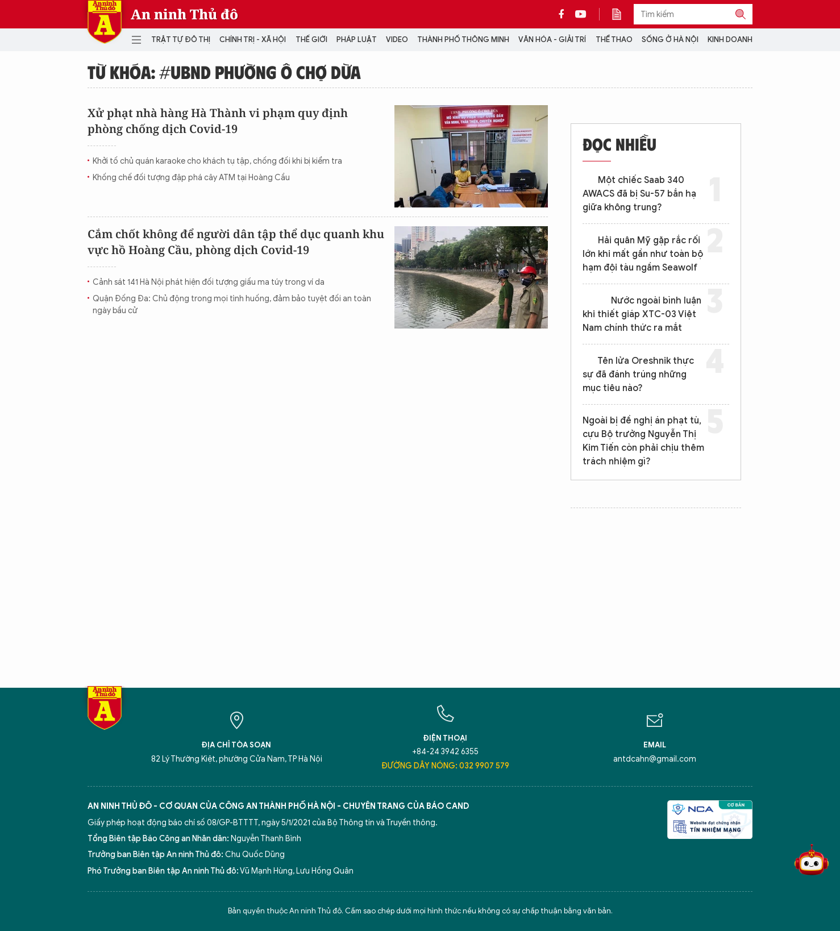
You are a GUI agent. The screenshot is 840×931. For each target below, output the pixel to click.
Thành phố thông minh (463, 39)
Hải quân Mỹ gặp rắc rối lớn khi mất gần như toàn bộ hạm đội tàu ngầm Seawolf (643, 254)
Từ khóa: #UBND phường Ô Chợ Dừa (224, 72)
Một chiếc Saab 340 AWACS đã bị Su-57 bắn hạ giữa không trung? (639, 193)
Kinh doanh (730, 39)
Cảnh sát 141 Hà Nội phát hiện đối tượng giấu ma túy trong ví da (209, 282)
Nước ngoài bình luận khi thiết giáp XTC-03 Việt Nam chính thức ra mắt (642, 314)
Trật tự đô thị (180, 39)
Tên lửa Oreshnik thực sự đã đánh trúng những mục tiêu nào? (638, 374)
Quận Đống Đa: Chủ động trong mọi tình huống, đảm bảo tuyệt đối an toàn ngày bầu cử (232, 304)
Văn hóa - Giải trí (552, 39)
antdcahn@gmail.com (654, 759)
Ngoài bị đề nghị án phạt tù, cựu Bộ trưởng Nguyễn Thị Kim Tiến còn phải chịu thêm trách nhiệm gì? (643, 441)
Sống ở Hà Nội (670, 39)
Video (397, 39)
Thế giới (311, 39)
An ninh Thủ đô (184, 14)
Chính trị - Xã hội (252, 39)
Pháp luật (356, 39)
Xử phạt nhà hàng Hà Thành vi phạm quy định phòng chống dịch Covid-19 (218, 120)
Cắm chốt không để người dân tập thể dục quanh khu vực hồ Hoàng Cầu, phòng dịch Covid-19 (236, 241)
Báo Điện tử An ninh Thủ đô (105, 22)
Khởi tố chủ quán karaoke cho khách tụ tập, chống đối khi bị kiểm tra (217, 161)
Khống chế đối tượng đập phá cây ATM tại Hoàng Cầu (191, 177)
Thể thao (614, 39)
